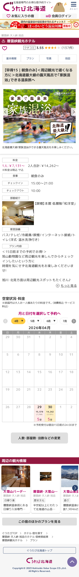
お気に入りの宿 (20, 16)
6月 (49, 321)
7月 (65, 321)
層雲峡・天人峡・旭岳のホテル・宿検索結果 (25, 536)
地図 (67, 58)
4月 (16, 320)
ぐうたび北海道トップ (39, 550)
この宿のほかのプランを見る (39, 521)
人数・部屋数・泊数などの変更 (39, 438)
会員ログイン (58, 16)
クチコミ (29, 47)
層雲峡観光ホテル (18, 41)
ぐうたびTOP (9, 533)
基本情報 (11, 58)
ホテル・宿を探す (33, 533)
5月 (32, 321)
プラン (30, 58)
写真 (48, 58)
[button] (74, 112)
